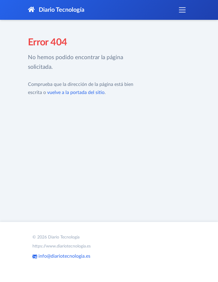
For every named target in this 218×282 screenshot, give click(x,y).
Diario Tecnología (56, 10)
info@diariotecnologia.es (61, 256)
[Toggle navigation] (182, 10)
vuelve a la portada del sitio (75, 92)
